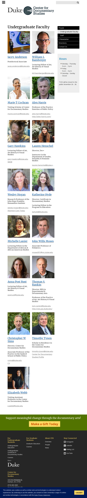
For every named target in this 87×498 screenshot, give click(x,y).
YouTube (69, 453)
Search (77, 2)
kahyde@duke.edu (40, 212)
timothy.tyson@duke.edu (42, 351)
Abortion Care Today (16, 210)
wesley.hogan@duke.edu (18, 207)
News (47, 448)
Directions (63, 43)
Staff (62, 35)
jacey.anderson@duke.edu (19, 66)
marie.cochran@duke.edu (18, 114)
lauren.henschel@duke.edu (43, 165)
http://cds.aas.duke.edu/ (42, 309)
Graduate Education (33, 444)
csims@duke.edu (15, 360)
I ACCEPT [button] (79, 492)
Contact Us (63, 47)
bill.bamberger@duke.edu (43, 73)
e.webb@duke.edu (15, 406)
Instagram (69, 442)
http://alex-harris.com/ (41, 116)
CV (9, 363)
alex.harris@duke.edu (41, 114)
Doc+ (9, 460)
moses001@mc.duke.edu (42, 252)
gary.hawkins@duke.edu (18, 159)
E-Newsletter (64, 39)
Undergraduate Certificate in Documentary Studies (15, 452)
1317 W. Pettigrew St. (15, 480)
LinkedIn (69, 445)
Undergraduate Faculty (69, 31)
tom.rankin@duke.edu (41, 306)
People (61, 28)
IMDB (10, 162)
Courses (10, 457)
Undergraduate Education (13, 447)
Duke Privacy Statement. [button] (42, 495)
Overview (48, 442)
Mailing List (70, 449)
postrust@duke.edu (16, 295)
